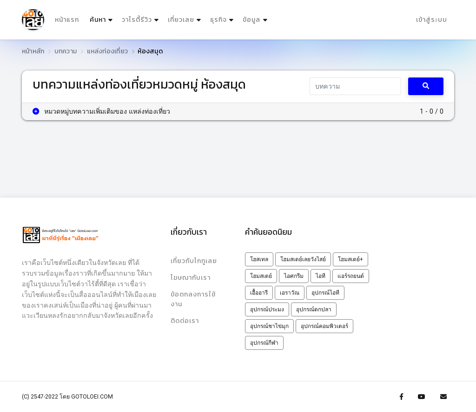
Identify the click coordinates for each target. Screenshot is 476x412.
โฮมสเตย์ (261, 276)
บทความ (65, 51)
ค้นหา (102, 18)
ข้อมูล (251, 20)
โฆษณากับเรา (191, 278)
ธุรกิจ (218, 20)
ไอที (320, 276)
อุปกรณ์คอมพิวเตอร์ (324, 326)
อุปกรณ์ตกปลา (313, 309)
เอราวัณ (289, 293)
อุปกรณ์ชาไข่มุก (269, 326)
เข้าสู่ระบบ (431, 20)
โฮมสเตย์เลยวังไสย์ (303, 259)
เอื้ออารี (259, 293)
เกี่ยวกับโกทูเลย (194, 261)
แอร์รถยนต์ (350, 276)
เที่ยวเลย (181, 20)
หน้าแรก (67, 20)
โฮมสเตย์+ (350, 259)
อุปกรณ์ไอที (325, 293)
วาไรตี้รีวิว (137, 20)
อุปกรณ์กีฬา (264, 343)
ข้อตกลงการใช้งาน (193, 299)
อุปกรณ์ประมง (267, 309)
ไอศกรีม (294, 276)
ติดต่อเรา (185, 321)
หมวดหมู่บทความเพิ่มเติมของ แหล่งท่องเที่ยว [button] (102, 111)
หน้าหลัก (33, 51)
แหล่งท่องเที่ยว (107, 51)
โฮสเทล (259, 259)
